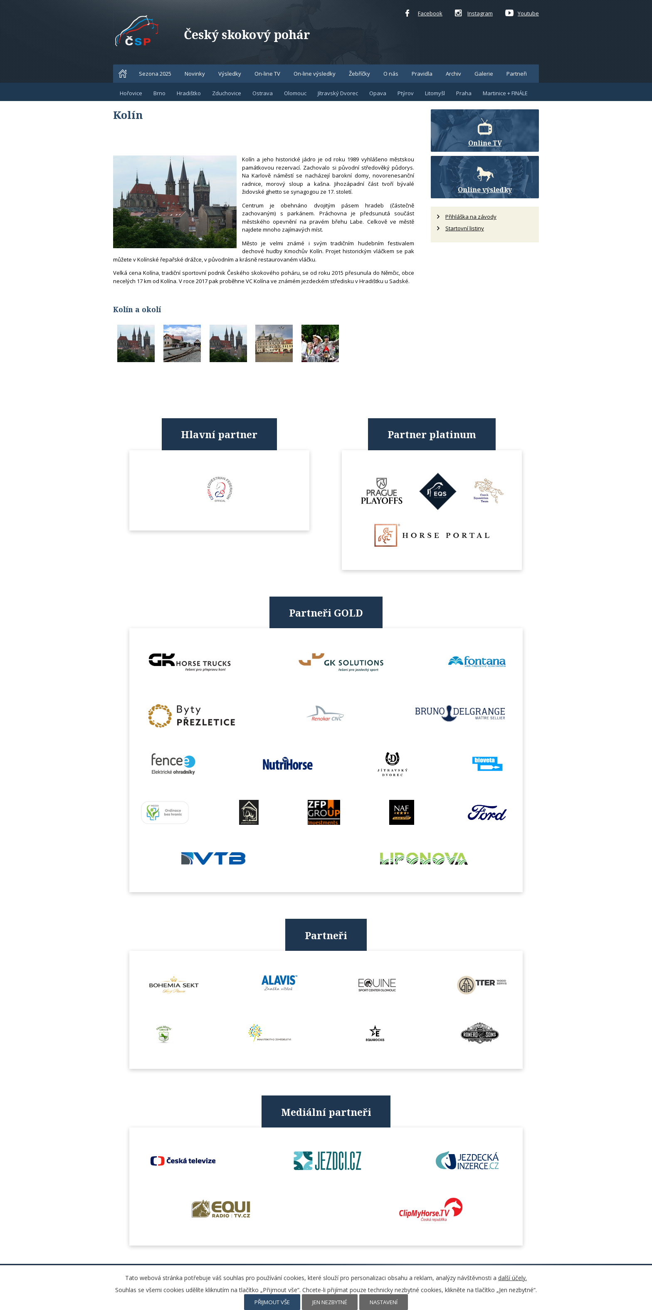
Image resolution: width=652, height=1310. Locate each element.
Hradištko (189, 93)
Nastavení (384, 1302)
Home (123, 73)
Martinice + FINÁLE (505, 93)
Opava (377, 93)
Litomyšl (435, 93)
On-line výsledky (315, 73)
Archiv (453, 73)
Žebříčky (359, 73)
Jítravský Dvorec (338, 93)
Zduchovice (226, 93)
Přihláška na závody (470, 216)
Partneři (516, 73)
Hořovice (131, 93)
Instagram (474, 14)
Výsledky (229, 73)
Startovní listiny (464, 228)
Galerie (483, 73)
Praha (464, 93)
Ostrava (262, 93)
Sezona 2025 (155, 73)
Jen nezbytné (329, 1302)
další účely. (512, 1278)
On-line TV (267, 73)
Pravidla (422, 73)
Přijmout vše (272, 1302)
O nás (390, 73)
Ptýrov (406, 93)
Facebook (423, 14)
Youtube (522, 14)
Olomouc (295, 93)
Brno (159, 93)
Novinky (195, 73)
